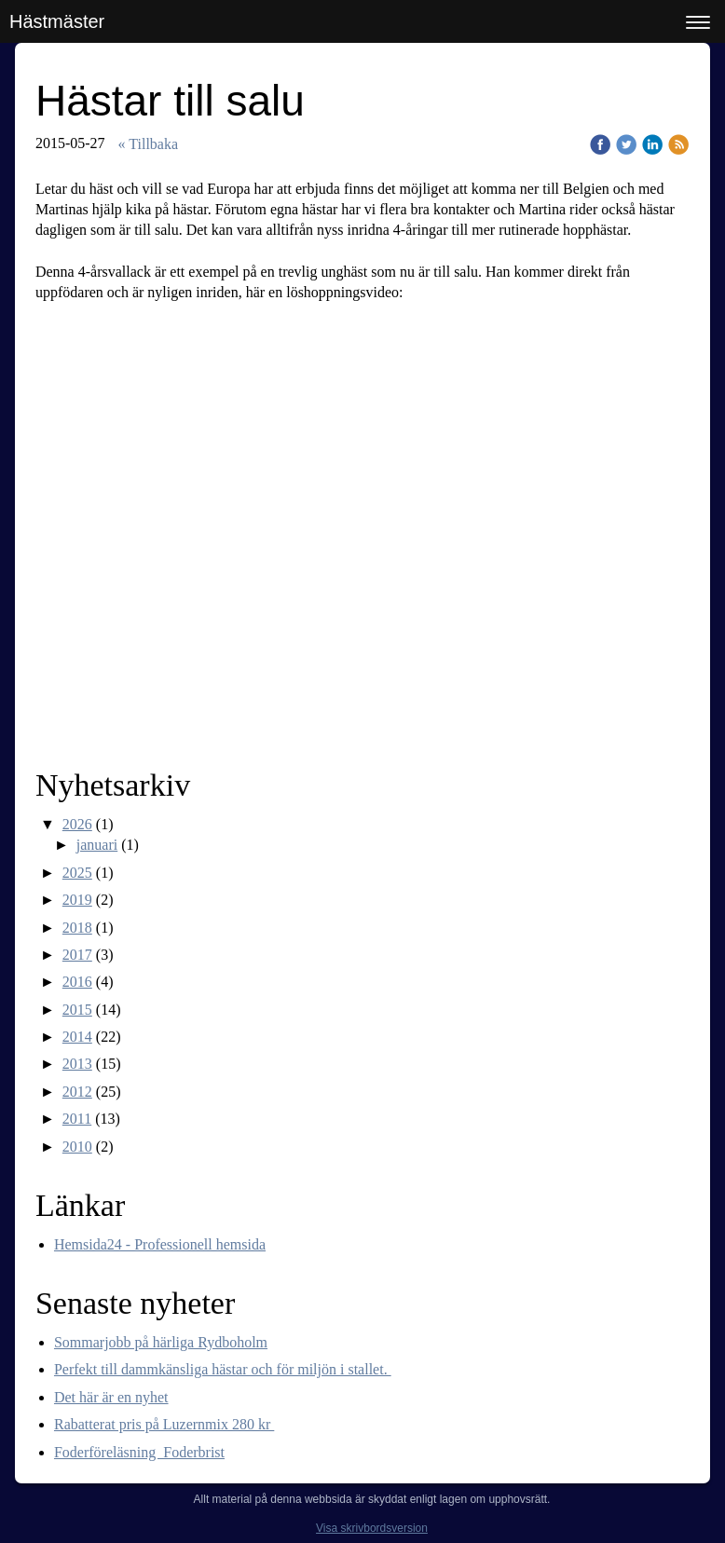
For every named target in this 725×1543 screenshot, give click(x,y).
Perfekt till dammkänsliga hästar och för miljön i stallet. (222, 1369)
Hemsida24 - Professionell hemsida (160, 1244)
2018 (77, 927)
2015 (77, 1009)
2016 (77, 982)
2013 (77, 1064)
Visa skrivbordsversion (372, 1528)
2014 (77, 1037)
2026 (77, 824)
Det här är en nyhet (111, 1397)
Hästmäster (56, 21)
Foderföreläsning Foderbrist (139, 1452)
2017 (77, 955)
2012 (77, 1091)
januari (96, 845)
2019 (77, 900)
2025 (77, 873)
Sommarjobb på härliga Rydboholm (160, 1342)
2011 (76, 1119)
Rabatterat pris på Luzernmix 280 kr (164, 1424)
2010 (77, 1146)
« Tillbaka (148, 144)
